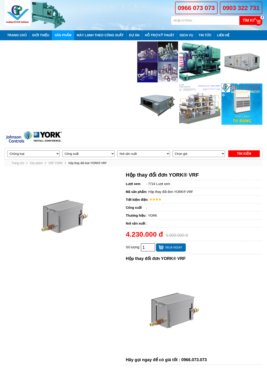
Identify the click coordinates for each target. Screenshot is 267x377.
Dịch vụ (186, 35)
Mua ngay (173, 247)
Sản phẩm (63, 35)
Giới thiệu (40, 35)
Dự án (134, 35)
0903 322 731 (241, 7)
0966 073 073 (196, 7)
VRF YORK (56, 163)
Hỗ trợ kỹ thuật (159, 35)
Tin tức (205, 35)
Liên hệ (223, 35)
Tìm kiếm (251, 20)
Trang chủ (17, 35)
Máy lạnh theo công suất (100, 35)
